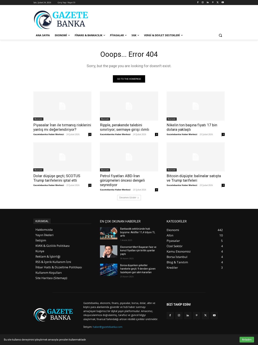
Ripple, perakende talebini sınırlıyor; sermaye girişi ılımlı (124, 127)
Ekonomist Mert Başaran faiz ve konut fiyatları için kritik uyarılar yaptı (138, 250)
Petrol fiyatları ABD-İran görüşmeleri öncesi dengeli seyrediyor (122, 180)
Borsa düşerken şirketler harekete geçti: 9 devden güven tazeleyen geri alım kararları (138, 269)
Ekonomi (38, 119)
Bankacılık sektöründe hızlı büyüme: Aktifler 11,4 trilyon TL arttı (137, 232)
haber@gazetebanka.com (107, 327)
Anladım (247, 339)
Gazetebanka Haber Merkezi (48, 134)
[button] (220, 35)
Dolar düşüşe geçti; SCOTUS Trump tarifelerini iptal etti (56, 178)
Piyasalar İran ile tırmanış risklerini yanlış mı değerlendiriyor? (62, 127)
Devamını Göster (129, 197)
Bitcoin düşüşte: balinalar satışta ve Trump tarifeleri (194, 178)
